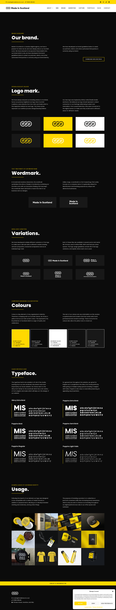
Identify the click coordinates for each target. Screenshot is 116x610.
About (50, 8)
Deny (93, 603)
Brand (63, 8)
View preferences (107, 603)
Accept (80, 603)
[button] (113, 591)
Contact (107, 8)
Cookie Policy (88, 607)
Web (57, 8)
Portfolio (91, 8)
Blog (99, 8)
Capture (82, 8)
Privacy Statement (97, 607)
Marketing (72, 8)
